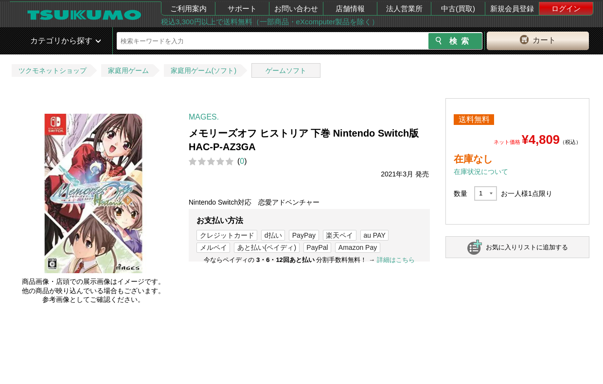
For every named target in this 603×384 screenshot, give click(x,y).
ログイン (566, 8)
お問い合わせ (296, 8)
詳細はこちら (396, 259)
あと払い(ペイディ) (266, 247)
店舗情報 (350, 8)
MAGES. (204, 117)
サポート (242, 8)
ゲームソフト (286, 70)
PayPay (304, 235)
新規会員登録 (512, 8)
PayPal (317, 247)
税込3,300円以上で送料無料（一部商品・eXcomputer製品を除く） (270, 21)
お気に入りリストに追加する (527, 247)
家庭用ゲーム (128, 70)
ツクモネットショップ (52, 70)
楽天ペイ (339, 235)
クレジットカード (227, 235)
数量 (460, 193)
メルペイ (213, 247)
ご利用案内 (188, 8)
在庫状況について (481, 171)
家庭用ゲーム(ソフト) (203, 70)
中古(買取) (458, 8)
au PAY (374, 235)
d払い (273, 235)
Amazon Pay (357, 247)
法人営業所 (404, 8)
